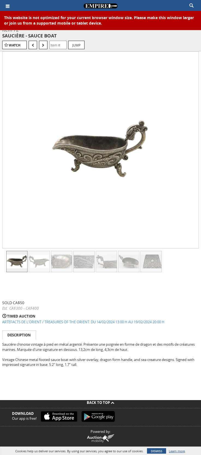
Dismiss (156, 451)
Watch (14, 45)
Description (19, 335)
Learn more (177, 451)
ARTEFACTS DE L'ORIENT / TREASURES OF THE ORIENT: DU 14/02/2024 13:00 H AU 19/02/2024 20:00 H (83, 321)
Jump (76, 45)
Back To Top (100, 402)
